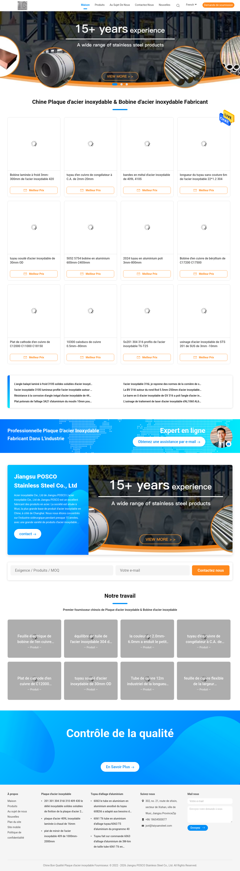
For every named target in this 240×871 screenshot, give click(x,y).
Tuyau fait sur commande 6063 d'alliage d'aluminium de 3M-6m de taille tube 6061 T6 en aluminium (112, 842)
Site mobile (14, 827)
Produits (12, 806)
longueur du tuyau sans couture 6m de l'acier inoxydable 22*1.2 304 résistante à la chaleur (203, 179)
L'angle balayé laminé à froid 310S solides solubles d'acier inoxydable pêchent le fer (53, 384)
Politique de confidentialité (16, 835)
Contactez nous (211, 570)
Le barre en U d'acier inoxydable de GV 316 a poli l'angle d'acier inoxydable (162, 396)
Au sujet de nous (17, 811)
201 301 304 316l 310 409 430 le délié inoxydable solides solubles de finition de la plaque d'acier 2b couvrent (63, 806)
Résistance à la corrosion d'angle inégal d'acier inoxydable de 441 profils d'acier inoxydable (53, 396)
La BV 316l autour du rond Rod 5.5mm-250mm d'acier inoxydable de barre (162, 390)
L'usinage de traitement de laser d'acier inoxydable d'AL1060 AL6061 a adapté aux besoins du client (162, 401)
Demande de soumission (218, 5)
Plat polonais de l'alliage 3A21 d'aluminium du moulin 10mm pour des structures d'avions (53, 401)
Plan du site (14, 821)
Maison (12, 800)
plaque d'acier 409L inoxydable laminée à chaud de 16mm (62, 821)
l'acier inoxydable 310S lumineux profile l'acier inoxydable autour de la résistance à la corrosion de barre (53, 390)
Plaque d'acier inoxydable (56, 794)
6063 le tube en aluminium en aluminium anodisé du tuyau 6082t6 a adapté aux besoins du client (112, 806)
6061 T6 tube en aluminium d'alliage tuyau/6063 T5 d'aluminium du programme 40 (112, 824)
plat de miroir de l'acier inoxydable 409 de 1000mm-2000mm (61, 836)
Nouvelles (13, 816)
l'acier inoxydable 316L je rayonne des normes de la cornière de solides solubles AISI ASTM (162, 384)
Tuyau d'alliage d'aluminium (107, 794)
